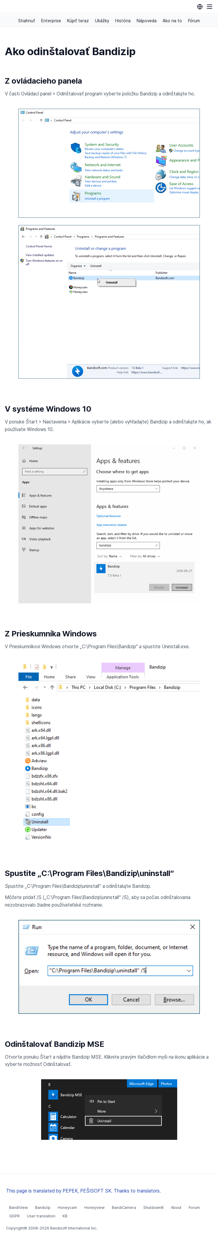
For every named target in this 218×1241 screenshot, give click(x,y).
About (176, 1207)
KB (65, 1216)
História (123, 20)
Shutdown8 (153, 1207)
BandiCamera (124, 1207)
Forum (194, 1207)
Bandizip (42, 1207)
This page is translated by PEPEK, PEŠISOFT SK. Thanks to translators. (83, 1191)
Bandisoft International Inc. (73, 1228)
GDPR (14, 1216)
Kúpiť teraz (78, 20)
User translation (41, 1216)
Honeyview (94, 1207)
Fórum (194, 20)
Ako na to (172, 20)
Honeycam (67, 1207)
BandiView (18, 1207)
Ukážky (102, 20)
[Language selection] (200, 7)
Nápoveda (147, 20)
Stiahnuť (26, 20)
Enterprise (51, 20)
